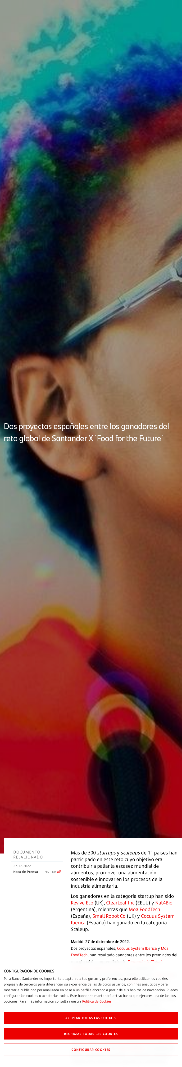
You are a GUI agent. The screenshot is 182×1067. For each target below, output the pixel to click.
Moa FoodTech (144, 909)
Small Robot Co (109, 916)
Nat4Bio (164, 902)
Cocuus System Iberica (137, 948)
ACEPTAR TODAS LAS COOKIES (91, 1017)
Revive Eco (82, 902)
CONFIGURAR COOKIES (91, 1049)
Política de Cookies (97, 1001)
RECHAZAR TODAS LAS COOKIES (91, 1033)
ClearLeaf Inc (120, 902)
